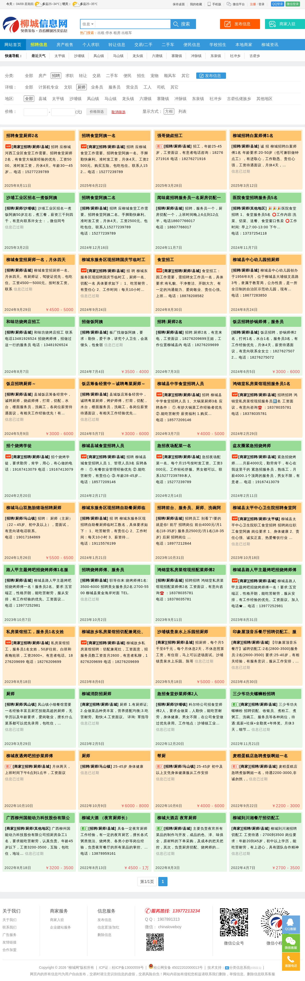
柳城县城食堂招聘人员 (103, 446)
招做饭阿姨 (92, 322)
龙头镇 (137, 56)
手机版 (214, 4)
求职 (70, 76)
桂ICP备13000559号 (128, 967)
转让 (83, 76)
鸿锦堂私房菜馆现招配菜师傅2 (186, 570)
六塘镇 (157, 56)
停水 (109, 33)
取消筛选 (119, 112)
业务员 (97, 87)
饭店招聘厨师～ (21, 384)
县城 (42, 99)
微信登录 (293, 4)
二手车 (168, 45)
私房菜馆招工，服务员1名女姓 (35, 632)
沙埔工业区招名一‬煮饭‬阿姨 (31, 198)
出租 (101, 33)
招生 (141, 76)
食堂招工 (165, 260)
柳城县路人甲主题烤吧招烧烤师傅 (264, 570)
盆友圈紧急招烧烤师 (252, 446)
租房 (117, 33)
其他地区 (264, 99)
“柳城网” (73, 967)
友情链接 (9, 942)
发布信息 (213, 76)
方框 (169, 111)
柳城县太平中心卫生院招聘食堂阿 (264, 508)
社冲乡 (235, 56)
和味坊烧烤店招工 (23, 322)
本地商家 (244, 45)
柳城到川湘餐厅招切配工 (256, 818)
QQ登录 (277, 4)
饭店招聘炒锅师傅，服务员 (258, 322)
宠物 (154, 76)
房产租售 (65, 45)
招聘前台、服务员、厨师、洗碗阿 (189, 508)
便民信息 (192, 45)
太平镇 (59, 56)
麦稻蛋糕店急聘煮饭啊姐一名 (260, 756)
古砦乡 (255, 56)
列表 (182, 111)
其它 (186, 76)
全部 (29, 76)
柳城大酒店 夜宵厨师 (177, 818)
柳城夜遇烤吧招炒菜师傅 (29, 756)
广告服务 (9, 935)
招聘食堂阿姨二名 (99, 198)
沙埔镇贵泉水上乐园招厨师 (182, 632)
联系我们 (9, 927)
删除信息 (105, 935)
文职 (68, 87)
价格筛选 (97, 112)
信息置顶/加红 (109, 927)
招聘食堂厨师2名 (22, 136)
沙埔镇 (79, 56)
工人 (148, 87)
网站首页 (13, 45)
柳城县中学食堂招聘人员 (180, 384)
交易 (96, 76)
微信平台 (239, 4)
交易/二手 (143, 45)
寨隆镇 (177, 56)
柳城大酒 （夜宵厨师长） (106, 818)
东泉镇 (215, 56)
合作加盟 (9, 950)
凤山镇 (99, 56)
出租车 (127, 33)
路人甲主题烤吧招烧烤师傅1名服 (37, 570)
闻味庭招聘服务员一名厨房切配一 (189, 198)
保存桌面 (179, 4)
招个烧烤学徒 (19, 446)
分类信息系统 (243, 967)
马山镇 (118, 56)
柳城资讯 (270, 45)
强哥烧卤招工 (170, 136)
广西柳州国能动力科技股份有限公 (38, 818)
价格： (11, 111)
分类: (9, 76)
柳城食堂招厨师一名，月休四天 (36, 260)
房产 (42, 76)
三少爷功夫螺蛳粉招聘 (254, 694)
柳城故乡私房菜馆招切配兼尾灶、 (114, 632)
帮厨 (161, 756)
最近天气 (39, 56)
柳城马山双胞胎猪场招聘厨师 (34, 508)
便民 (128, 76)
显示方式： (152, 111)
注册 (253, 4)
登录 (261, 4)
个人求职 (91, 45)
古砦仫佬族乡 (239, 99)
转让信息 (117, 45)
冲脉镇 (196, 56)
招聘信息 (39, 45)
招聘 (56, 76)
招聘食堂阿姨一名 (99, 136)
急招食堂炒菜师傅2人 (177, 694)
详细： (11, 87)
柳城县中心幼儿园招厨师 (256, 260)
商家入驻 (57, 920)
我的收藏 (196, 4)
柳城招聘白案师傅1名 (253, 136)
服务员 (114, 87)
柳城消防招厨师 (97, 694)
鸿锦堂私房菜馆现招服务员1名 (261, 384)
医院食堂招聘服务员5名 (255, 198)
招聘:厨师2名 (169, 322)
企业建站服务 (60, 927)
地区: (9, 99)
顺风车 (170, 76)
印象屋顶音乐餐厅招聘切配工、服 (264, 632)
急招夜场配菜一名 (174, 446)
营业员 (132, 87)
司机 (161, 87)
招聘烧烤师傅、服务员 (103, 570)
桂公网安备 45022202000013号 (175, 967)
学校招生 (218, 45)
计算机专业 (48, 87)
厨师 (82, 87)
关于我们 (9, 920)
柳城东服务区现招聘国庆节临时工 (114, 260)
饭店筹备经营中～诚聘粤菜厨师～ (114, 384)
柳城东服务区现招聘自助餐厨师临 (114, 508)
